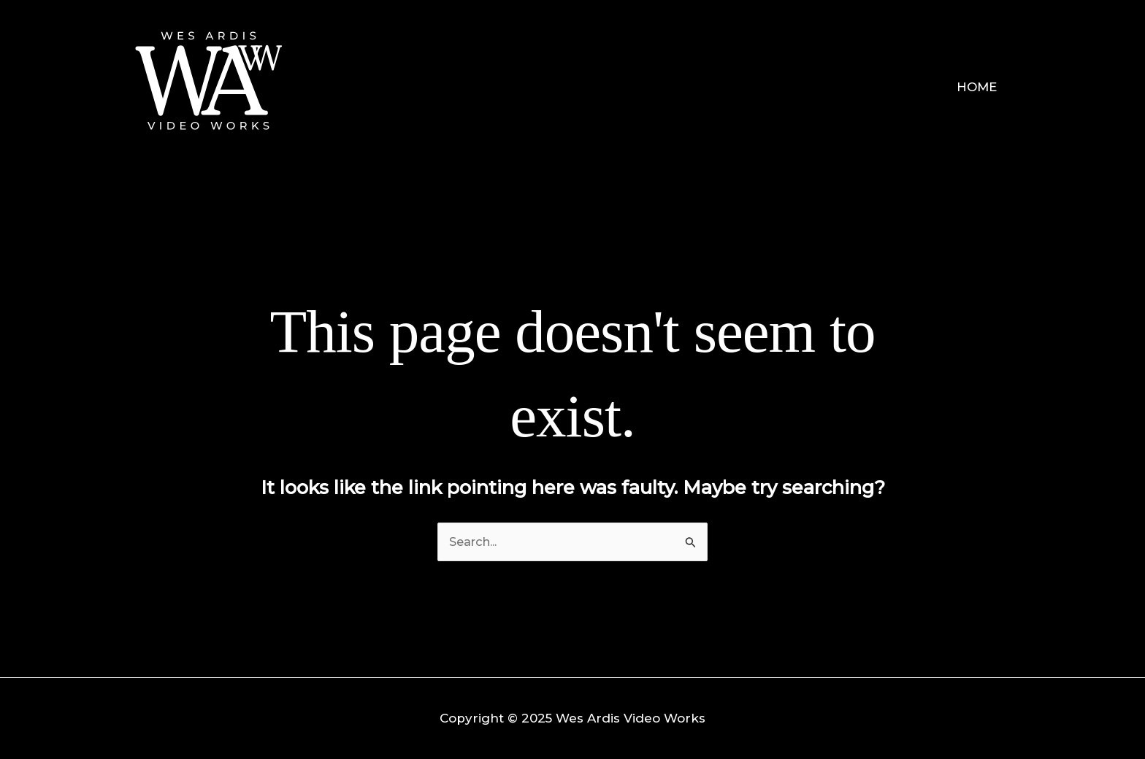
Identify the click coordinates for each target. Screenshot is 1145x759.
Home (978, 87)
